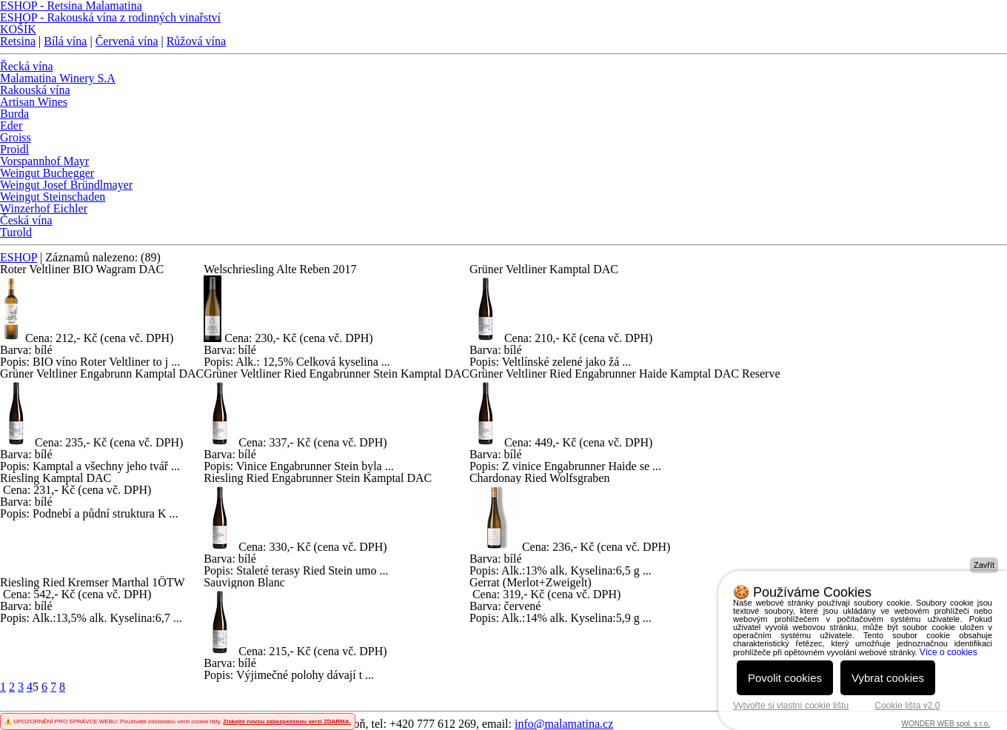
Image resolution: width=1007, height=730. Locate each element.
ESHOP (18, 257)
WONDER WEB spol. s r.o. (946, 724)
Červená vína (127, 41)
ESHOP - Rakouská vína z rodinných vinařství (110, 17)
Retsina (18, 41)
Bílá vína (65, 41)
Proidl (14, 149)
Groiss (15, 137)
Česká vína (26, 220)
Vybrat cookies (888, 678)
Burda (14, 113)
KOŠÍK (18, 29)
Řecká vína (26, 66)
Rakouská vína (35, 90)
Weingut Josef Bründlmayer (66, 184)
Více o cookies (948, 652)
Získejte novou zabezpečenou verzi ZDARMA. (286, 721)
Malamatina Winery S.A (58, 78)
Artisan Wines (33, 102)
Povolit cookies (785, 678)
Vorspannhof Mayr (44, 161)
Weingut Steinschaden (52, 196)
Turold (16, 232)
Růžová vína (196, 41)
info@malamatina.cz (564, 723)
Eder (11, 125)
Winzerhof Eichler (43, 208)
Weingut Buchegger (47, 173)
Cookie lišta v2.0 (907, 705)
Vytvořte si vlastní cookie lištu (791, 705)
